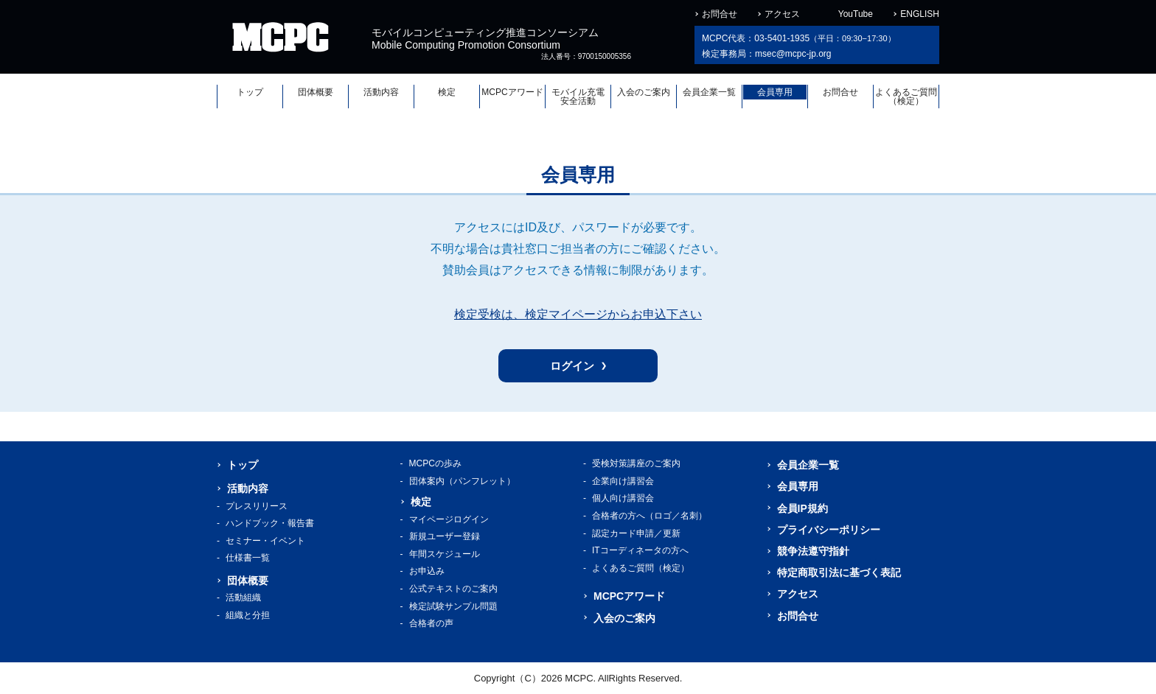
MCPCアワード (512, 92)
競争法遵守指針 (813, 551)
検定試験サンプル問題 (453, 606)
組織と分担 (248, 615)
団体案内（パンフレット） (462, 481)
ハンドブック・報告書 (270, 523)
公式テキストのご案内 (453, 588)
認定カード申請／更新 (636, 533)
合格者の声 (431, 623)
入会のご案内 (643, 92)
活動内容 (381, 92)
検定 (447, 92)
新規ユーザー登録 (444, 536)
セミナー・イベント (265, 541)
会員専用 (775, 92)
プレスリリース (257, 506)
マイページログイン (449, 519)
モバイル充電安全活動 (578, 96)
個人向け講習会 (623, 498)
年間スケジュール (444, 554)
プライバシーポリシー (828, 530)
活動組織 (243, 597)
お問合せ (719, 14)
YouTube (855, 14)
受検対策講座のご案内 (636, 463)
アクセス (782, 14)
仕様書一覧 (248, 558)
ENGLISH (919, 14)
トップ (250, 92)
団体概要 (315, 92)
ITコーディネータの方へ (640, 550)
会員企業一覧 (709, 92)
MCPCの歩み (435, 463)
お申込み (427, 571)
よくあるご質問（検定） (906, 96)
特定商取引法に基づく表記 (839, 572)
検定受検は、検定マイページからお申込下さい (578, 314)
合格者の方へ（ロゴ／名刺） (649, 516)
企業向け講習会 (623, 481)
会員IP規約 (802, 508)
